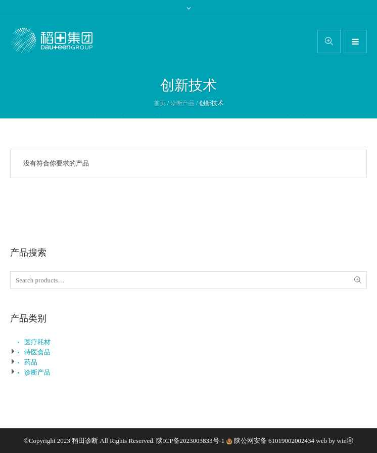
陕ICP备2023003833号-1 (191, 440)
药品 (30, 362)
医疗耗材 (37, 342)
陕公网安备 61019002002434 (274, 440)
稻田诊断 (85, 440)
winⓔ (345, 440)
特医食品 (37, 352)
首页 (160, 103)
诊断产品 (182, 103)
